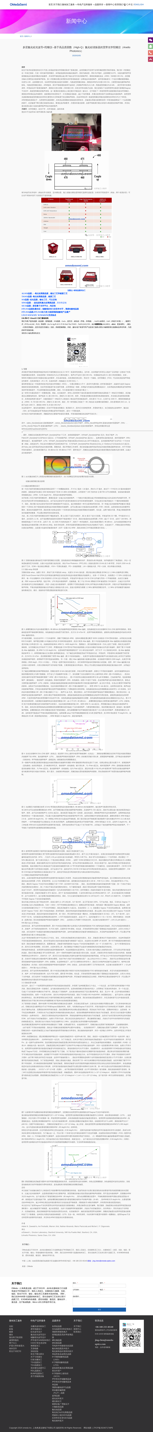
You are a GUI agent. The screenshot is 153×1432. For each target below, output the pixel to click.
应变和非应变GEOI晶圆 (62, 1418)
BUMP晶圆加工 (37, 1373)
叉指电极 (34, 1348)
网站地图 (87, 1428)
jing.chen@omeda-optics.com (104, 1342)
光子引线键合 (36, 1357)
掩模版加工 (35, 1346)
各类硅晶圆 (57, 1326)
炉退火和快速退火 (16, 1346)
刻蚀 (11, 1329)
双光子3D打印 (15, 1351)
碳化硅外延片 (58, 1398)
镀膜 (11, 1332)
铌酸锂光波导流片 (38, 1337)
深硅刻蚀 (34, 1351)
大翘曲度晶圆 (58, 1407)
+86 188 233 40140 (104, 1327)
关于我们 (57, 4)
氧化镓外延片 (58, 1421)
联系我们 (119, 4)
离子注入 (13, 1343)
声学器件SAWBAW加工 (41, 1340)
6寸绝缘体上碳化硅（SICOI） (60, 1374)
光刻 (11, 1326)
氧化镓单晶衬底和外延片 (62, 1351)
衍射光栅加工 (36, 1360)
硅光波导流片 (36, 1332)
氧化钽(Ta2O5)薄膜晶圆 (62, 1412)
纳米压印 (13, 1348)
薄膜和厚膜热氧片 (59, 1332)
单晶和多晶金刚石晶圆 (61, 1354)
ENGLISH (139, 4)
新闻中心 (110, 4)
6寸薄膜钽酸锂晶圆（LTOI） (60, 1363)
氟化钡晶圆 (57, 1410)
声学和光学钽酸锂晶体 (61, 1382)
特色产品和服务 (84, 4)
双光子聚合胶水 (37, 1354)
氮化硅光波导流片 (38, 1335)
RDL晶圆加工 (36, 1371)
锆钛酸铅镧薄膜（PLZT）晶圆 (58, 1391)
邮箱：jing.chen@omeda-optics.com (101, 1261)
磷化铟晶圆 (57, 1340)
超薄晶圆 (56, 1396)
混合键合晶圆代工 (38, 1368)
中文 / (131, 4)
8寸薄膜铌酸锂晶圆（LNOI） (60, 1358)
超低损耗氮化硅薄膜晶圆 (62, 1368)
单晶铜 (55, 1385)
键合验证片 (57, 1401)
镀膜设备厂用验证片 (60, 1404)
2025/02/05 (76, 55)
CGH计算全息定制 (38, 1343)
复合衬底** (56, 1371)
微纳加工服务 (68, 4)
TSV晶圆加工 (36, 1362)
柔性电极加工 (36, 1329)
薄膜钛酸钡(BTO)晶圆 (61, 1387)
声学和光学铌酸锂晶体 (61, 1379)
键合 (11, 1335)
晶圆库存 (99, 4)
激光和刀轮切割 (16, 1337)
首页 (51, 4)
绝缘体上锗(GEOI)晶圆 (62, 1415)
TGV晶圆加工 (36, 1365)
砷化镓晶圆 (57, 1343)
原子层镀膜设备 (37, 1376)
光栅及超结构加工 (38, 1326)
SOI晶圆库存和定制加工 (62, 1329)
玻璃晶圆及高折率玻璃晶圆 (62, 1336)
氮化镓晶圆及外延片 (60, 1348)
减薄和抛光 (14, 1340)
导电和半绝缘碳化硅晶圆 (62, 1346)
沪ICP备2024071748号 (103, 1428)
